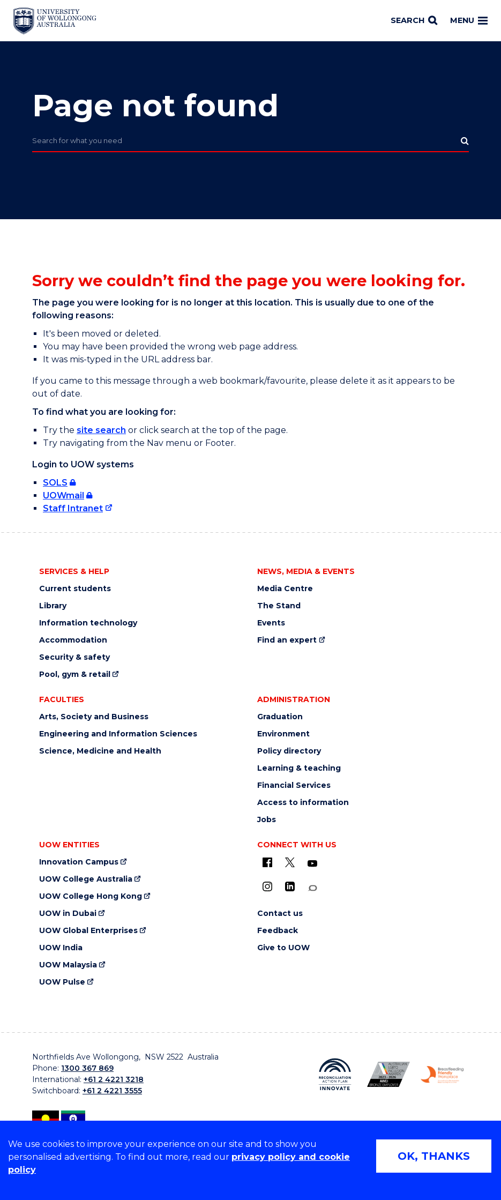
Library (52, 605)
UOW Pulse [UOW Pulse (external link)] (62, 982)
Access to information (303, 802)
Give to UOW (283, 947)
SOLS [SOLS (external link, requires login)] (55, 483)
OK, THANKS (434, 1156)
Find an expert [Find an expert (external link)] (287, 640)
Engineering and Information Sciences (118, 734)
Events (271, 623)
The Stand (279, 605)
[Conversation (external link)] (312, 888)
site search (101, 430)
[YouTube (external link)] (312, 864)
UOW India (61, 947)
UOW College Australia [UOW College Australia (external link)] (85, 879)
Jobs (266, 819)
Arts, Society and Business (93, 716)
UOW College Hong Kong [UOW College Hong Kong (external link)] (90, 896)
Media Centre (285, 588)
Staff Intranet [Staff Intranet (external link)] (73, 508)
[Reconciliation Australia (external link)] (334, 1074)
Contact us (280, 913)
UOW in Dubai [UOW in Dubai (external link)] (67, 913)
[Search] (414, 21)
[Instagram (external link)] (267, 886)
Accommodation (73, 640)
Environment (283, 734)
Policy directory (289, 751)
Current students (75, 588)
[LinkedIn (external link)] (290, 886)
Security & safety (74, 657)
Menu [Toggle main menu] (469, 20)
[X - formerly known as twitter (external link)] (290, 862)
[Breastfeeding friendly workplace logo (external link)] (442, 1074)
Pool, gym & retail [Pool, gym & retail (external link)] (74, 674)
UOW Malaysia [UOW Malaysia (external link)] (68, 965)
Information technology (88, 623)
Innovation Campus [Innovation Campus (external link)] (78, 862)
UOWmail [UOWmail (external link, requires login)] (63, 495)
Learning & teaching (299, 768)
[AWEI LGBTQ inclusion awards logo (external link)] (388, 1074)
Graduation (280, 716)
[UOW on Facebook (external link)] (267, 862)
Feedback (277, 930)
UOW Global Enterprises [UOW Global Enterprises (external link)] (88, 930)
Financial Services (294, 785)
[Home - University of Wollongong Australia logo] (54, 21)
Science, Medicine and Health (100, 751)
